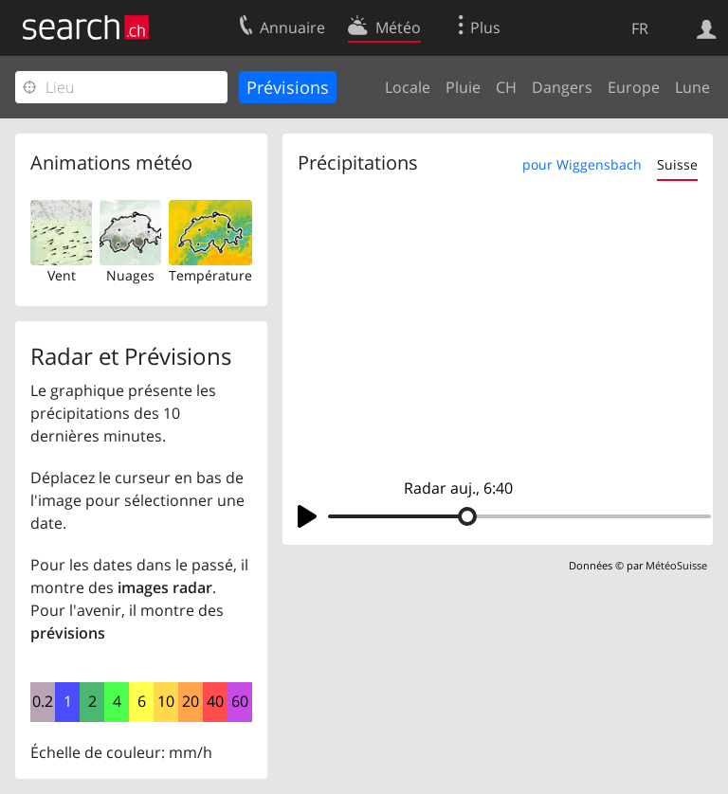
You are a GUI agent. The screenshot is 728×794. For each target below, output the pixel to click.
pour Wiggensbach (582, 164)
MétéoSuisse (676, 565)
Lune (692, 87)
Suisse (677, 164)
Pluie (463, 87)
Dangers (562, 87)
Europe (634, 87)
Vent (61, 275)
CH (506, 87)
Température (210, 275)
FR (639, 28)
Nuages (130, 275)
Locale (407, 87)
